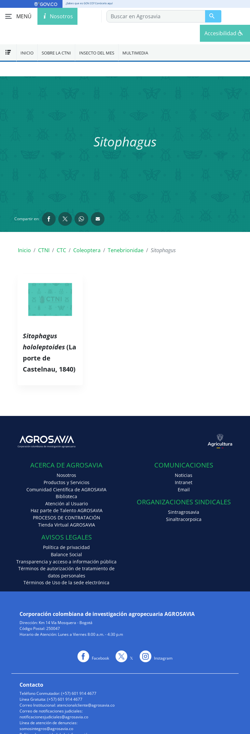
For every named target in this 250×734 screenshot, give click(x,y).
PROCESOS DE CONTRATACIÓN (66, 517)
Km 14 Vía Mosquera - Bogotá (65, 622)
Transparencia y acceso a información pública (66, 561)
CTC (61, 250)
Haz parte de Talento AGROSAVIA (67, 510)
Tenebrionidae (126, 250)
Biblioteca (66, 496)
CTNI (43, 250)
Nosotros (66, 475)
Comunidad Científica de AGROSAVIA (66, 489)
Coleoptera (87, 250)
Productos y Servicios (67, 482)
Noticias (183, 475)
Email (184, 489)
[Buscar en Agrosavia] (213, 16)
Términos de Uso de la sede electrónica (66, 582)
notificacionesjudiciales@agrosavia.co (54, 717)
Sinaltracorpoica (183, 519)
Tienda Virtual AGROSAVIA (66, 525)
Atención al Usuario (66, 503)
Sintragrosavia (183, 512)
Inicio (27, 53)
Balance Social (66, 554)
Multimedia (135, 53)
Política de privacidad (66, 547)
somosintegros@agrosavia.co (46, 728)
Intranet (183, 482)
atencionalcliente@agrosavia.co (86, 705)
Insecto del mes (96, 53)
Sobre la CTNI (56, 53)
